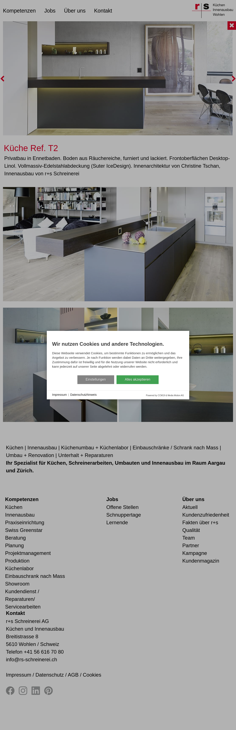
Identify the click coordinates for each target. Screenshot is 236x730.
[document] (118, 355)
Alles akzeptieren (137, 379)
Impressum (59, 394)
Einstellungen (96, 379)
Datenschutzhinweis (83, 394)
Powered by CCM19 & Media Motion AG (165, 395)
